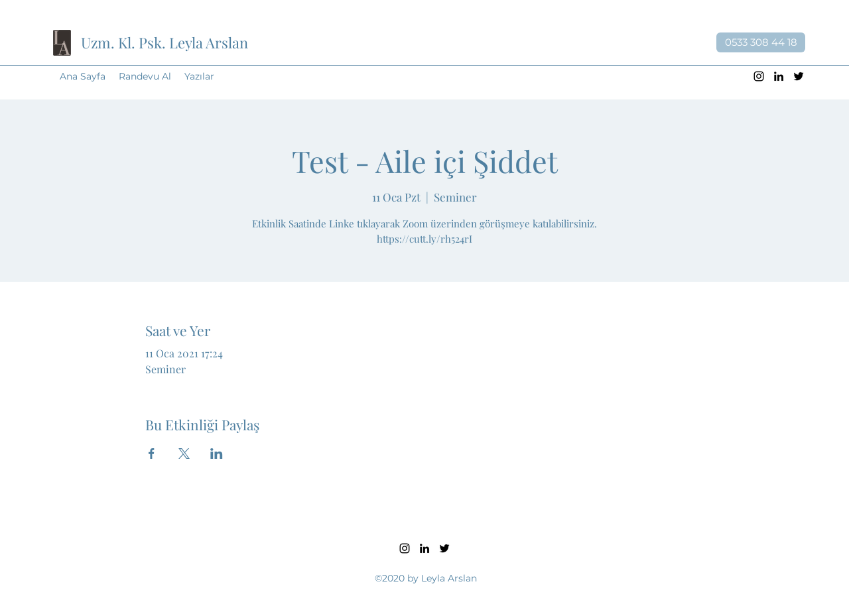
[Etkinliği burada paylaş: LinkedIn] (216, 453)
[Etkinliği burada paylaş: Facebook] (151, 453)
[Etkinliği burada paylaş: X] (184, 453)
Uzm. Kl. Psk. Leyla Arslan (164, 42)
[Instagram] (758, 76)
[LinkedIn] (778, 76)
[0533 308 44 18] (760, 42)
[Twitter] (798, 76)
